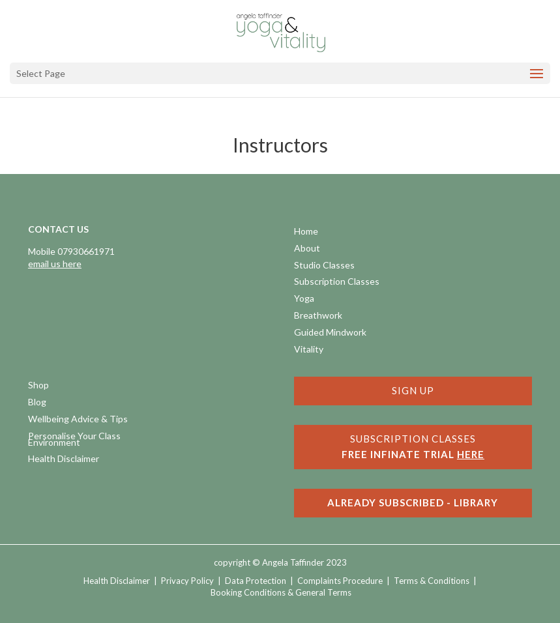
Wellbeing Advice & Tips (78, 420)
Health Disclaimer (63, 460)
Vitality (308, 350)
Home (306, 232)
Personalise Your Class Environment (74, 440)
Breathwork (318, 316)
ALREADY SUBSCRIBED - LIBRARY (412, 502)
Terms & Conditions (431, 580)
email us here (54, 263)
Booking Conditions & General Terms (281, 592)
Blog (37, 403)
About (307, 249)
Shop (38, 386)
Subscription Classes (336, 282)
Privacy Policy (187, 580)
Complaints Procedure (340, 580)
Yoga (304, 299)
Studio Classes (324, 266)
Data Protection (255, 580)
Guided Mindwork (330, 333)
